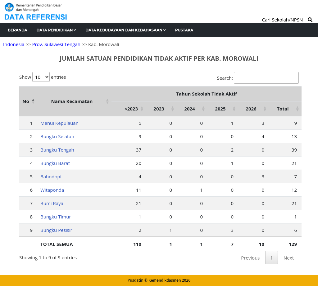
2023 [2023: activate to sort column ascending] (158, 108)
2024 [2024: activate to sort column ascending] (189, 108)
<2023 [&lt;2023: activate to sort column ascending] (131, 108)
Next (289, 258)
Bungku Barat (55, 163)
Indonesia (13, 44)
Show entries (42, 77)
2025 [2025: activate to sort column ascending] (220, 108)
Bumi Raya (51, 203)
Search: (258, 78)
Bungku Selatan (57, 136)
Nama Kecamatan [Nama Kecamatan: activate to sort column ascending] (72, 101)
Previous (250, 258)
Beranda (17, 30)
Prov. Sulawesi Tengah (56, 44)
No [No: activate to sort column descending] (25, 101)
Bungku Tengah (57, 150)
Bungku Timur (55, 216)
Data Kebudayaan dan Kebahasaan (125, 30)
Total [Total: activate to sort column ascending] (282, 108)
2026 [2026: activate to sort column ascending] (251, 108)
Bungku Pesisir (56, 230)
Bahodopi (50, 176)
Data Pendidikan (56, 30)
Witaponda (52, 190)
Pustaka (184, 30)
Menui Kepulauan (59, 123)
